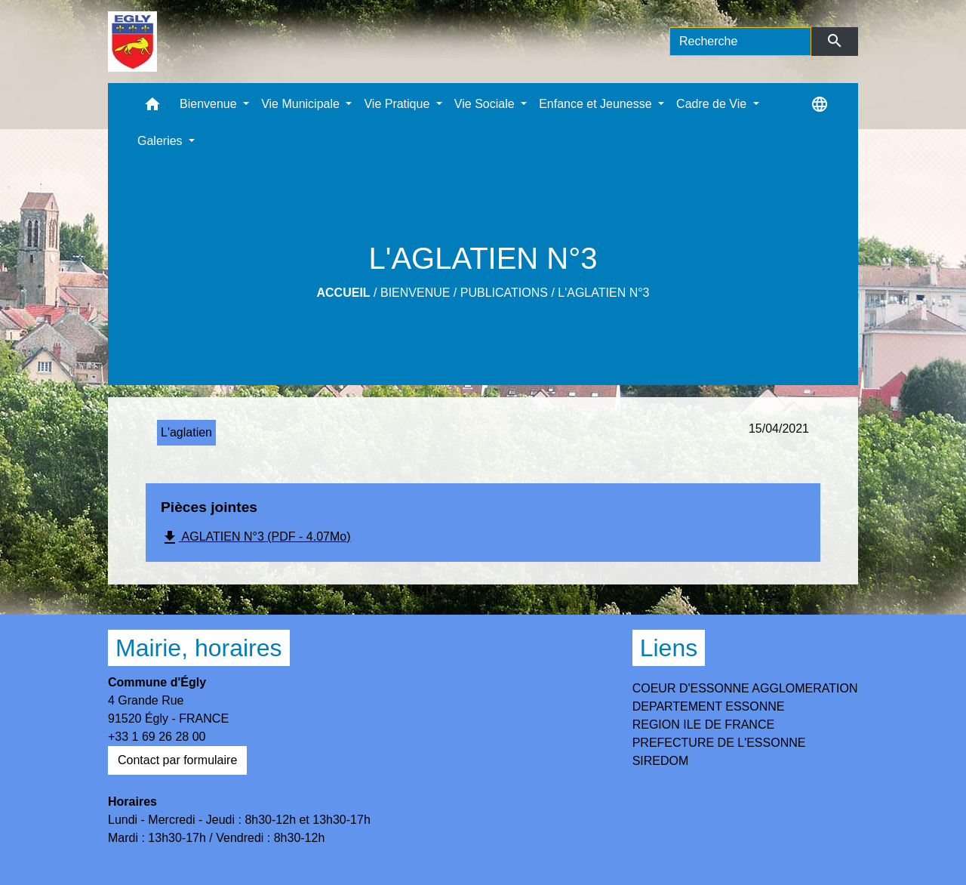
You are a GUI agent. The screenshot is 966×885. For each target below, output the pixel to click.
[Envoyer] (835, 41)
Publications (504, 292)
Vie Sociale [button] (486, 103)
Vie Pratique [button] (398, 103)
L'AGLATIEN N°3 (603, 292)
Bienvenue (415, 292)
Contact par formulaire (177, 760)
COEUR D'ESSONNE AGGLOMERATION (745, 688)
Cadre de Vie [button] (713, 103)
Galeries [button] (161, 140)
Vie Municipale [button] (302, 103)
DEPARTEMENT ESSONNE (708, 706)
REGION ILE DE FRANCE (703, 724)
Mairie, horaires (198, 647)
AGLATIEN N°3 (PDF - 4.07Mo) (256, 538)
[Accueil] (132, 42)
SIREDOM (660, 760)
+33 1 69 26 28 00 (156, 736)
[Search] (740, 41)
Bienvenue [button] (210, 103)
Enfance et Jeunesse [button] (597, 103)
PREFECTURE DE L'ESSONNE (719, 742)
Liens (669, 647)
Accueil (344, 292)
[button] (152, 107)
